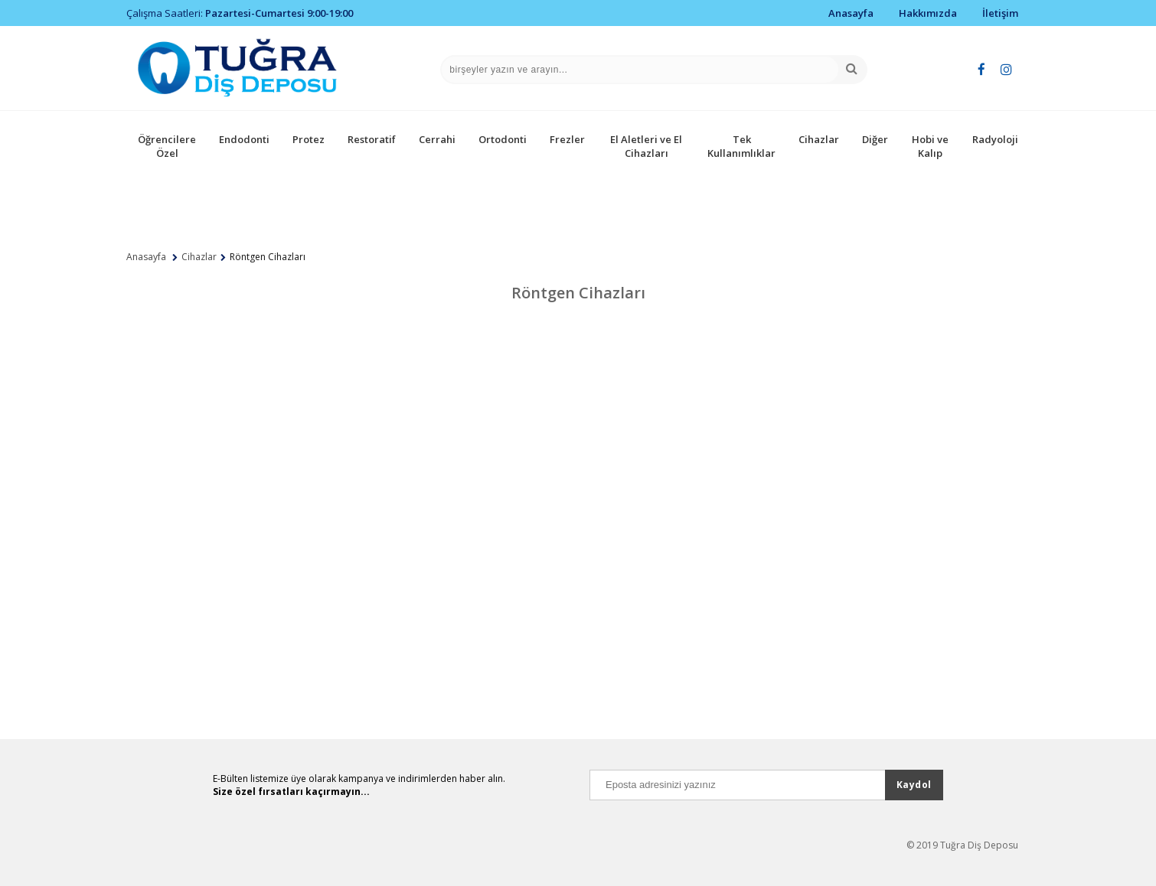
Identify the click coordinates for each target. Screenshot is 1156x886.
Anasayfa (851, 13)
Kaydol (914, 784)
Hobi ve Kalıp (930, 146)
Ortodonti (502, 139)
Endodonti (244, 139)
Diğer (875, 139)
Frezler (567, 139)
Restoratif (372, 139)
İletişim (1000, 13)
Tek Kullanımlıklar (741, 146)
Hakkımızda (928, 13)
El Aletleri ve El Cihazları (646, 146)
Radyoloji (995, 139)
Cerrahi (437, 139)
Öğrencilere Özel (167, 146)
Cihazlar (818, 139)
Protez (308, 139)
